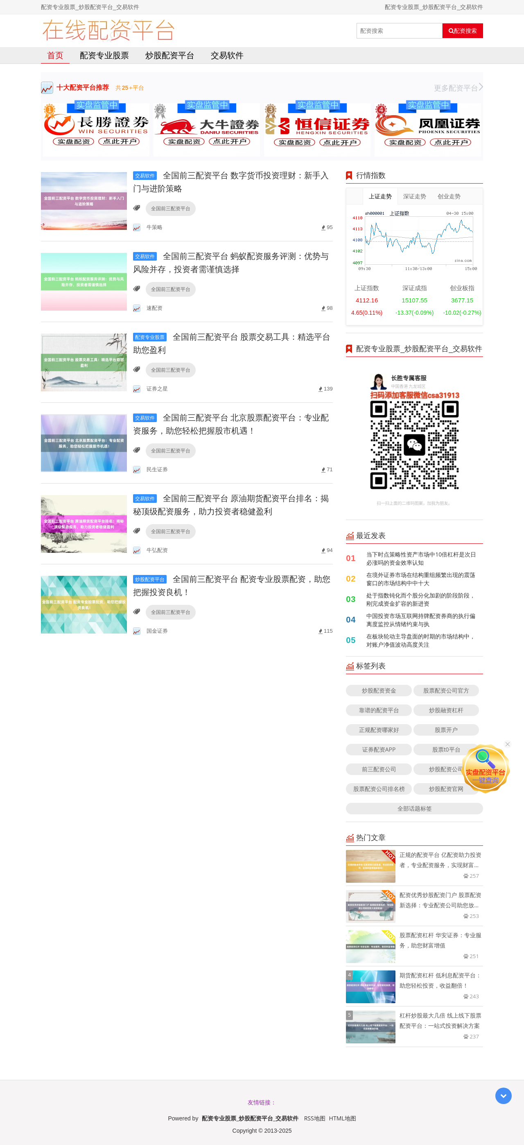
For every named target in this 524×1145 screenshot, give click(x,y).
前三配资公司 (379, 769)
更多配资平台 (458, 88)
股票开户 (446, 730)
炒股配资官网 (446, 789)
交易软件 (227, 55)
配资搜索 (463, 30)
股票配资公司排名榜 (379, 789)
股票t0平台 (446, 749)
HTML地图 (342, 1118)
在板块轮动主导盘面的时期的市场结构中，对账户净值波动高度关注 (420, 640)
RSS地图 (314, 1118)
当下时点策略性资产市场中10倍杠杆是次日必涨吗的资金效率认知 (421, 558)
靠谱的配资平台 (379, 710)
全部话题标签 (415, 808)
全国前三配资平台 (170, 208)
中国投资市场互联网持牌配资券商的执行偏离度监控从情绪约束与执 (420, 620)
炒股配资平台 (169, 55)
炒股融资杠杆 (446, 710)
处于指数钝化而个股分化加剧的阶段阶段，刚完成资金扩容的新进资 (420, 599)
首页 (55, 55)
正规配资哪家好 (379, 730)
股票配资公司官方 (446, 690)
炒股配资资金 (379, 690)
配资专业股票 (104, 55)
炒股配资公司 (446, 769)
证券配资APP (379, 749)
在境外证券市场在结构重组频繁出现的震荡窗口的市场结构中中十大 (420, 579)
